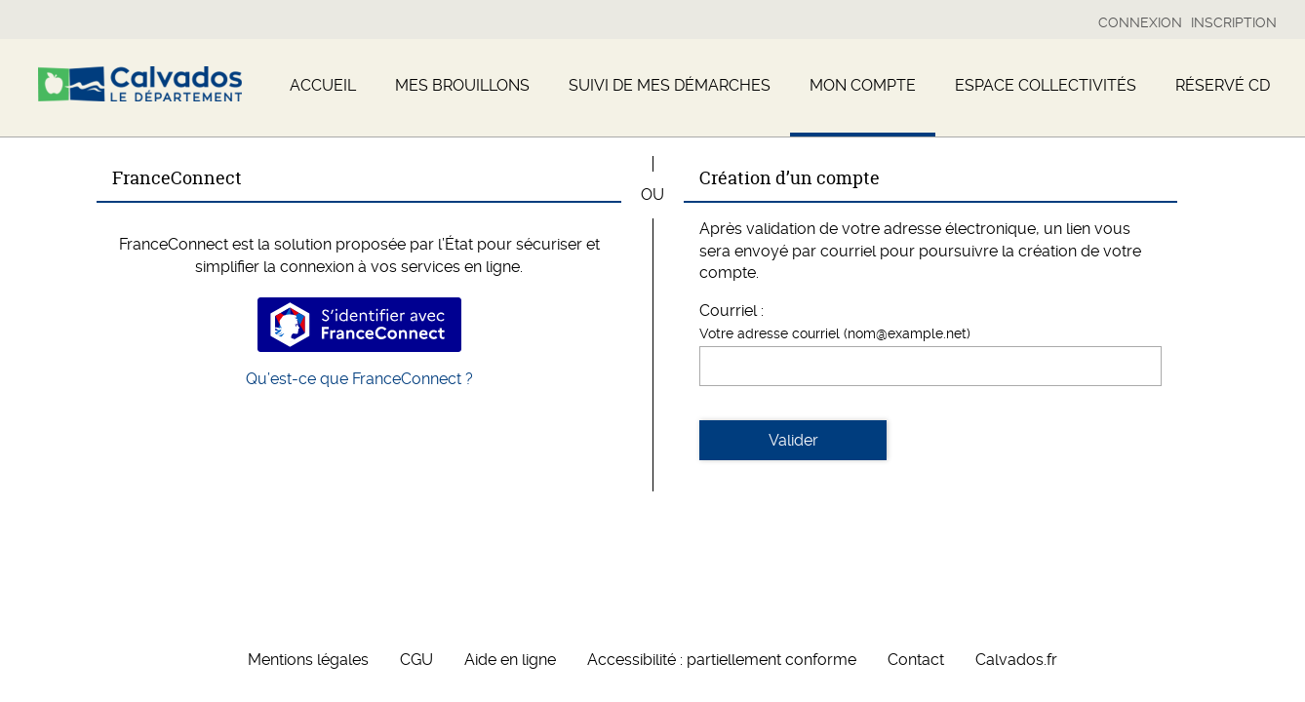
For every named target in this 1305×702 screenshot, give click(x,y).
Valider (793, 440)
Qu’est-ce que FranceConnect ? (359, 379)
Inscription (1234, 22)
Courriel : (731, 310)
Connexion (1140, 22)
